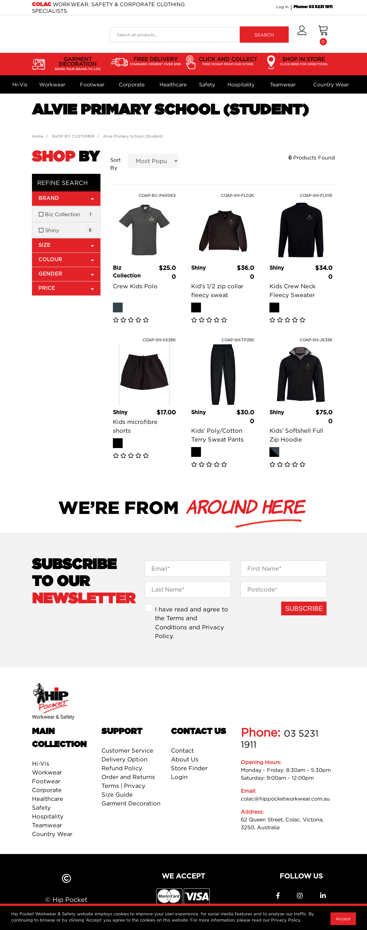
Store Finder (189, 768)
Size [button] (66, 245)
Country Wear (331, 84)
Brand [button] (66, 198)
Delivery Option (124, 759)
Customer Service (127, 750)
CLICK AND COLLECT (228, 61)
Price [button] (66, 288)
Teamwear (283, 84)
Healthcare (173, 84)
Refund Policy (121, 768)
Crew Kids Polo (135, 286)
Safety (207, 84)
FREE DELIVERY (155, 61)
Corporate (132, 84)
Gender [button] (66, 274)
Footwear (92, 84)
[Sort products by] (153, 161)
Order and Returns (128, 777)
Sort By (115, 164)
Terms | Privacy (123, 786)
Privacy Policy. (286, 920)
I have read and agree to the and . (191, 622)
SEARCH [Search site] (264, 34)
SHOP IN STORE (303, 61)
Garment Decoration (131, 803)
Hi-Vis (19, 84)
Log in (282, 7)
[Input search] (174, 34)
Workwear (52, 84)
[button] (302, 35)
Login (179, 777)
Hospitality (240, 84)
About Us (184, 759)
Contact (182, 750)
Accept (343, 918)
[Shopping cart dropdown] (323, 35)
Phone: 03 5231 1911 (313, 7)
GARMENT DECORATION (78, 63)
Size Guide (117, 794)
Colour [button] (66, 259)
